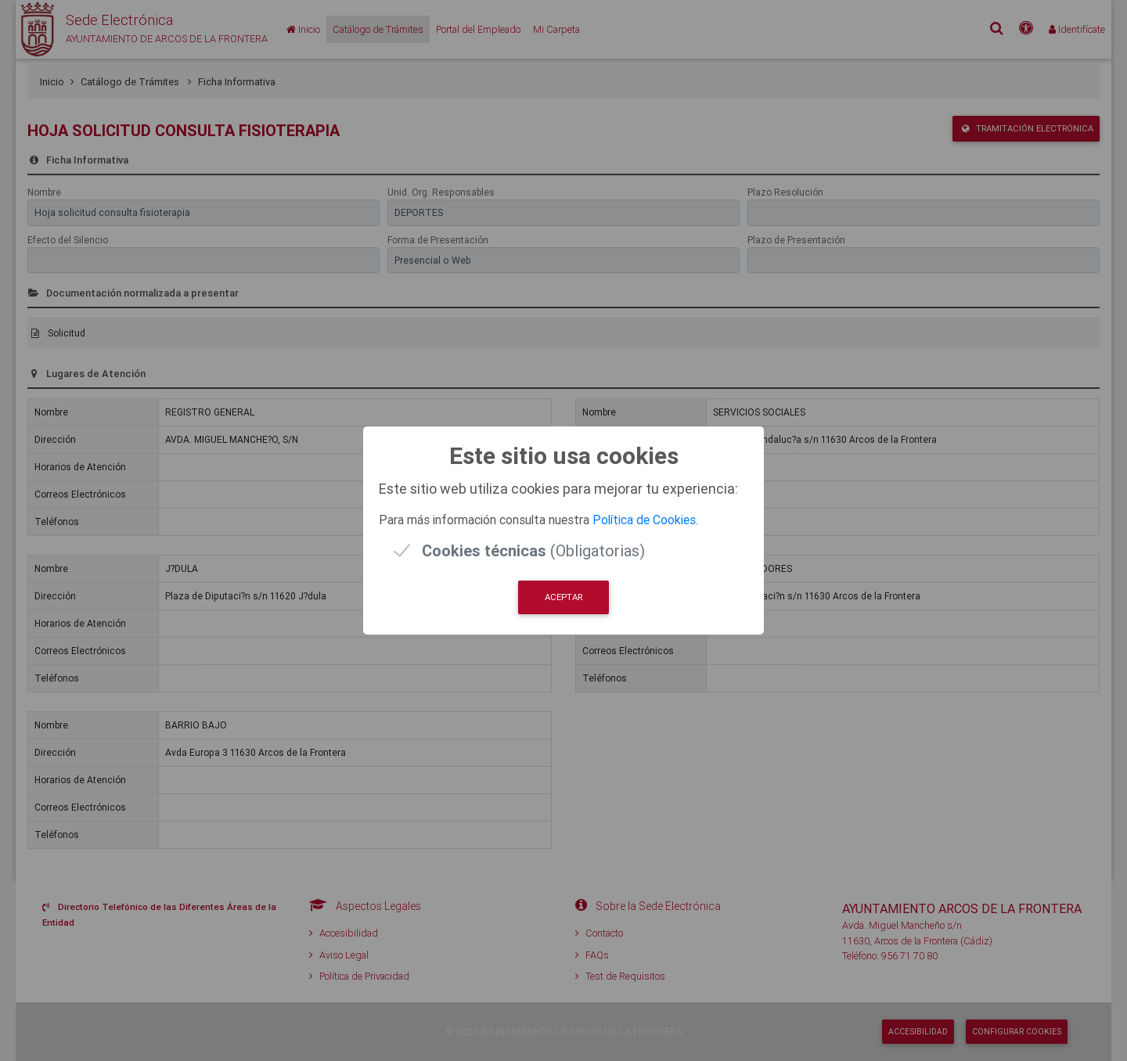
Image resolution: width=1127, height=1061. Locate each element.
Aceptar (563, 597)
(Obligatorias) (533, 550)
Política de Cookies (644, 519)
